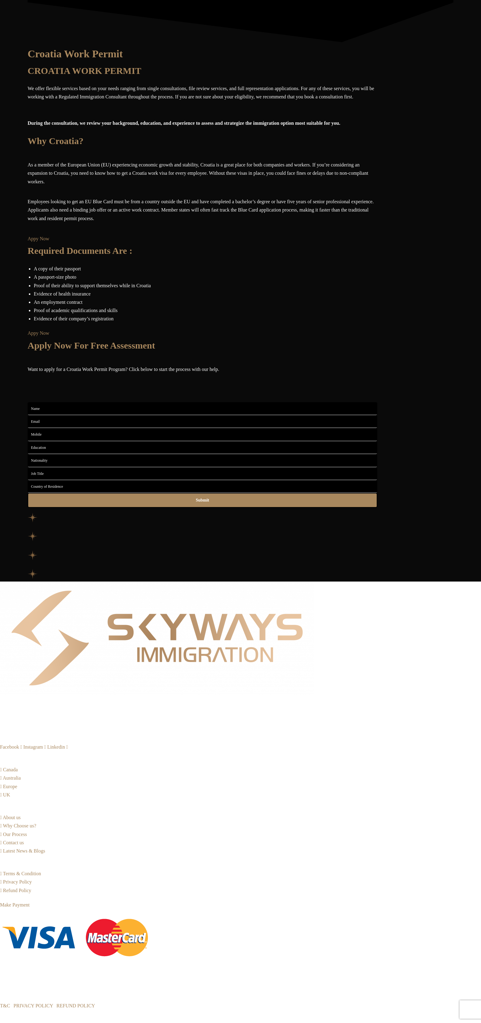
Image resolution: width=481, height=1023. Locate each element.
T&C (5, 1005)
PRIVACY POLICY (33, 1005)
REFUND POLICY (75, 1005)
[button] (38, 333)
